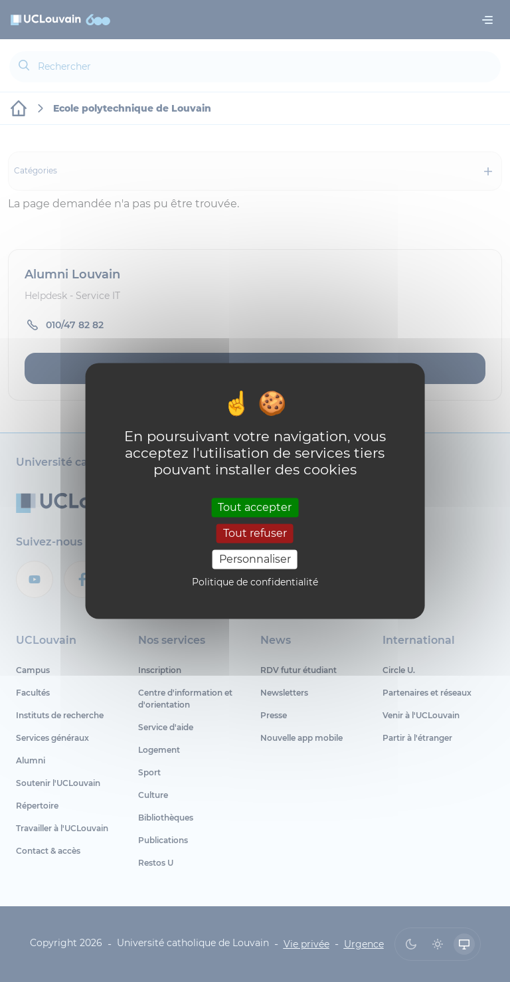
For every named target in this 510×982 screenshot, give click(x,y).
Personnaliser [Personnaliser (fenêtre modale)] (255, 559)
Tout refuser (255, 533)
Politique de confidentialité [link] (255, 583)
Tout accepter (255, 507)
